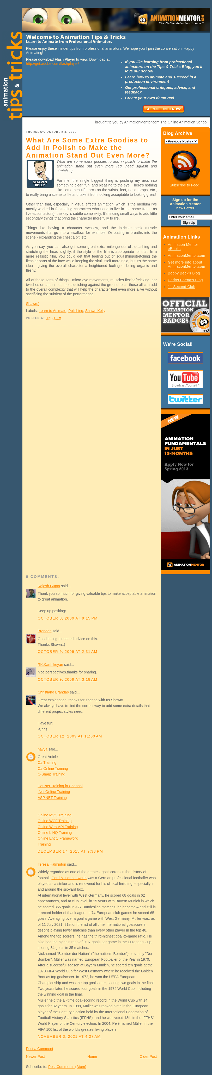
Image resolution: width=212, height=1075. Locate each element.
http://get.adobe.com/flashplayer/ (52, 63)
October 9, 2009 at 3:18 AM (68, 679)
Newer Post (35, 1056)
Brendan (45, 631)
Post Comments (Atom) (67, 1067)
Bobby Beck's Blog (184, 273)
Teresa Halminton (52, 864)
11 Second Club (182, 287)
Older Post (148, 1056)
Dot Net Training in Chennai (60, 786)
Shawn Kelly (95, 311)
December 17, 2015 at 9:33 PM (70, 851)
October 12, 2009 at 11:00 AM (70, 736)
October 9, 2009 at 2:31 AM (68, 651)
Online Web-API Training (58, 827)
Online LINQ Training (55, 832)
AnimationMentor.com (186, 255)
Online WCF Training (55, 821)
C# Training (47, 762)
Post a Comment (39, 1049)
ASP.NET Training (52, 798)
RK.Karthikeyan (50, 664)
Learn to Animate (52, 311)
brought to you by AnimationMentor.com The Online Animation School (151, 122)
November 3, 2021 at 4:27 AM (69, 1036)
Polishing (75, 311)
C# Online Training (53, 768)
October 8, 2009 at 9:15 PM (68, 618)
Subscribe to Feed (184, 185)
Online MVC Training (54, 815)
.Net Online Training (54, 792)
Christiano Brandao (53, 692)
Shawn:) (32, 304)
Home (92, 1056)
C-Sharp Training (51, 774)
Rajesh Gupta (49, 586)
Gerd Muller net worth (69, 878)
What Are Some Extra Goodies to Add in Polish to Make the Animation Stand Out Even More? (88, 147)
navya (42, 749)
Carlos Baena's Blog (185, 280)
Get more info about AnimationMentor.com (186, 264)
